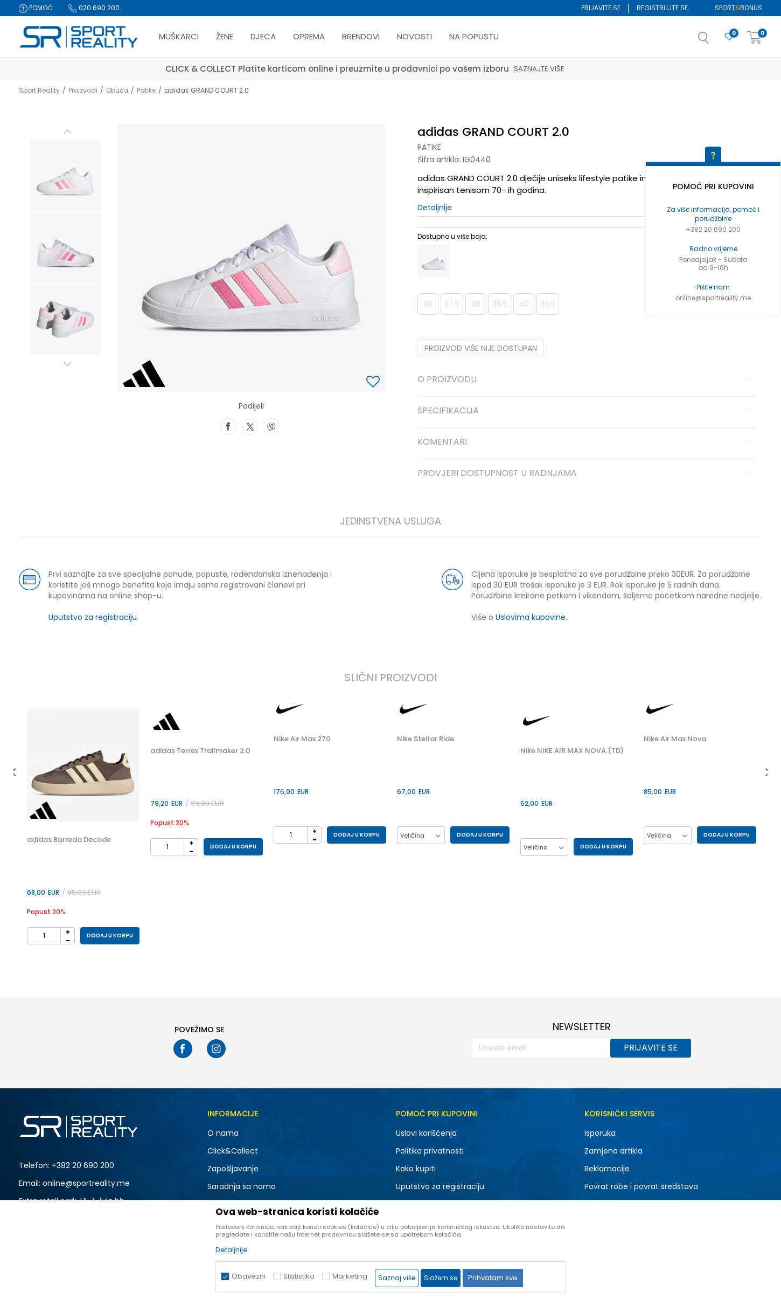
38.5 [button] (499, 304)
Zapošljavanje (233, 1168)
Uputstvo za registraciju (92, 617)
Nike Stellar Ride (425, 739)
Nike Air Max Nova (675, 739)
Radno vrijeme (713, 248)
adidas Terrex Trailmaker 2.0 (200, 751)
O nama (223, 1133)
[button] (714, 41)
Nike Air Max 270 (302, 739)
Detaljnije (434, 207)
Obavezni (249, 1276)
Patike (146, 90)
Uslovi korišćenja (426, 1133)
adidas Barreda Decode (69, 840)
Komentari (586, 442)
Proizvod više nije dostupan (480, 348)
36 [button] (428, 304)
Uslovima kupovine (531, 617)
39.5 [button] (547, 304)
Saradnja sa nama (241, 1186)
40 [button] (524, 304)
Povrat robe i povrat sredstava (641, 1186)
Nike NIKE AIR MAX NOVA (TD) (572, 751)
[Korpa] (754, 38)
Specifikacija (586, 411)
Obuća (117, 90)
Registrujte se (662, 7)
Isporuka (600, 1133)
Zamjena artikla (613, 1150)
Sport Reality (39, 90)
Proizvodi (82, 90)
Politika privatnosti (430, 1150)
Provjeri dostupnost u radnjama (586, 473)
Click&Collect (232, 1150)
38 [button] (475, 304)
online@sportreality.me (713, 297)
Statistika (299, 1276)
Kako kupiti (416, 1168)
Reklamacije (607, 1168)
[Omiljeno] (729, 37)
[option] (65, 176)
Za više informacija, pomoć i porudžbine (713, 214)
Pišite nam (713, 287)
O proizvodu (586, 380)
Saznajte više (565, 69)
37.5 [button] (451, 304)
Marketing (349, 1276)
